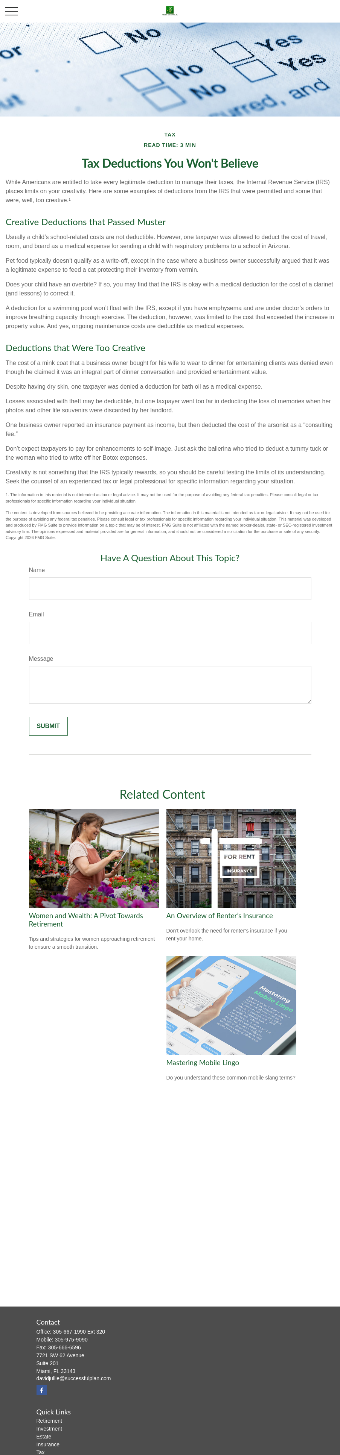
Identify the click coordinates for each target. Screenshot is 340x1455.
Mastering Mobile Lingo (202, 1062)
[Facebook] (42, 1390)
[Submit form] (48, 726)
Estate (44, 1437)
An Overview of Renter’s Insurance (219, 915)
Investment (49, 1429)
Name (37, 570)
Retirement (49, 1421)
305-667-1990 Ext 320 (79, 1332)
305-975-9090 (71, 1340)
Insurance (48, 1444)
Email (36, 614)
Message (41, 659)
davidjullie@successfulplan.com (74, 1378)
